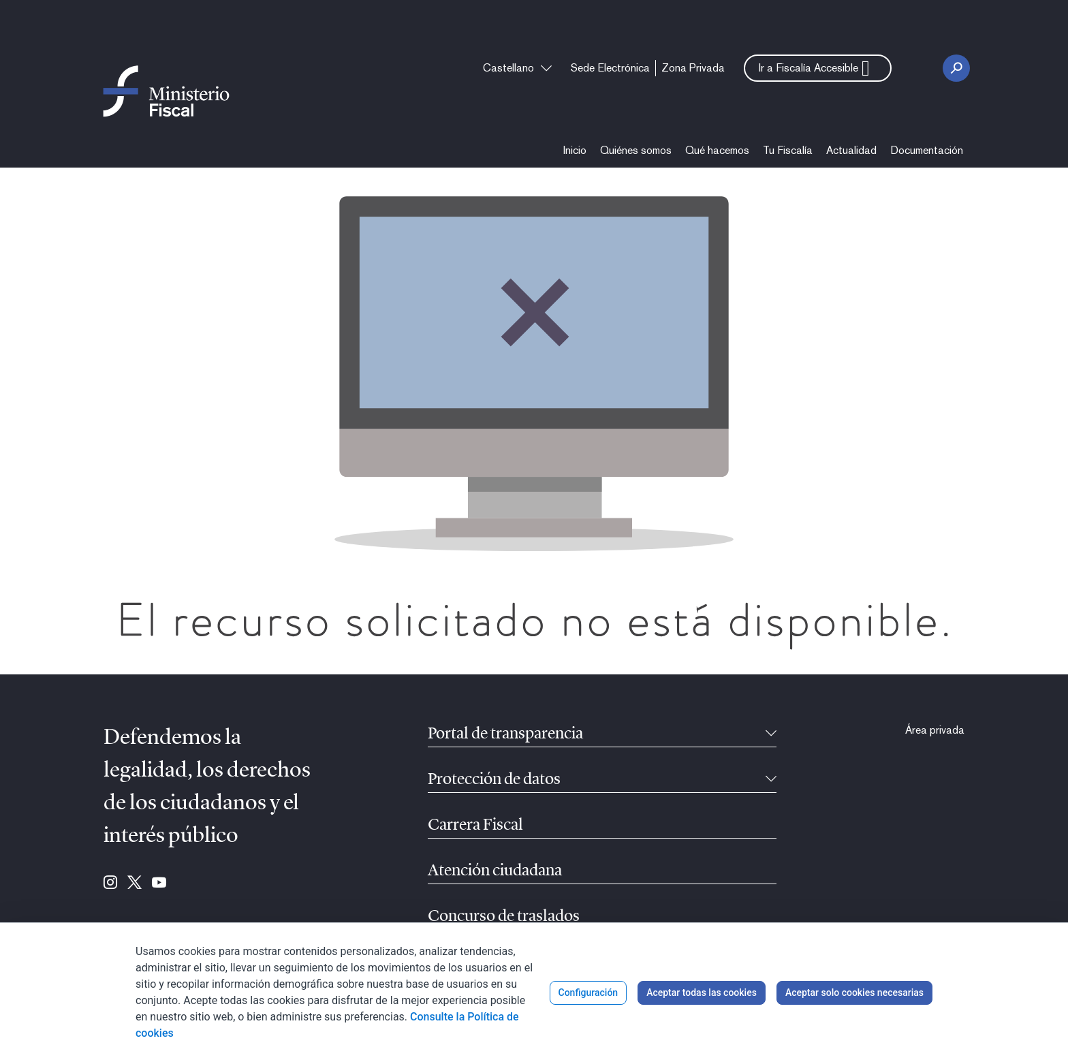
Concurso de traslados (504, 917)
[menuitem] (610, 68)
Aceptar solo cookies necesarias (854, 992)
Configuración (588, 992)
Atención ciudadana (495, 871)
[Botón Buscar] (956, 68)
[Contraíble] (771, 734)
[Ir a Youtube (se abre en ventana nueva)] (159, 883)
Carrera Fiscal (475, 825)
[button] (818, 68)
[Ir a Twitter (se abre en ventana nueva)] (134, 883)
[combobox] (517, 68)
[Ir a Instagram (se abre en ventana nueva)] (110, 883)
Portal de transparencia (505, 734)
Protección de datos (494, 780)
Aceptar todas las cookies (701, 992)
